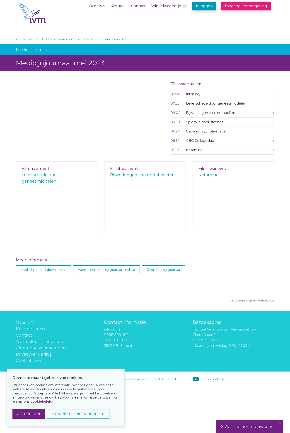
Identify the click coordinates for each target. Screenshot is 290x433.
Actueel (118, 6)
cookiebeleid (41, 401)
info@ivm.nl (113, 329)
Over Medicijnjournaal (164, 270)
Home (26, 39)
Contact (138, 6)
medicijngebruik (213, 379)
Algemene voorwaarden (41, 347)
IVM (47, 13)
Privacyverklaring (34, 354)
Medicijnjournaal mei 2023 (104, 39)
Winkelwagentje (166, 6)
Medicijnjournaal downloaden (43, 270)
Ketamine (208, 174)
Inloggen (204, 6)
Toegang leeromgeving (245, 6)
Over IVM (97, 6)
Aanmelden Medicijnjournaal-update (106, 270)
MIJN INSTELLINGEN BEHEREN (78, 414)
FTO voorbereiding (58, 39)
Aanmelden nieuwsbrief (41, 341)
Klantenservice (31, 328)
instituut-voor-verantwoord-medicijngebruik (144, 379)
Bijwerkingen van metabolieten (142, 174)
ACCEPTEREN (28, 414)
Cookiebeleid (29, 360)
